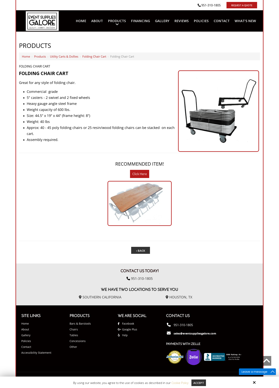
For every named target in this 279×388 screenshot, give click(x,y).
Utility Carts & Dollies (64, 56)
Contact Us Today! (140, 271)
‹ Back (140, 250)
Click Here (139, 174)
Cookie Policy (180, 383)
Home (26, 56)
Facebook (128, 323)
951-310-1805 (211, 5)
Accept (198, 383)
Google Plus (129, 329)
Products (40, 56)
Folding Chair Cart (94, 56)
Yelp (125, 335)
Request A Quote (241, 5)
